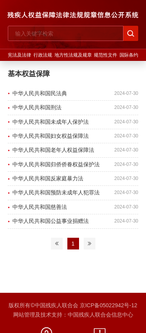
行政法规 (42, 55)
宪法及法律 (19, 55)
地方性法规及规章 (73, 55)
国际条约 (129, 55)
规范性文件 (105, 55)
